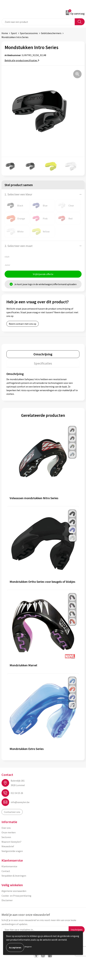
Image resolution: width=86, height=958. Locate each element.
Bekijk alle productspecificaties (22, 60)
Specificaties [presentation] (43, 363)
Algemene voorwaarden (14, 890)
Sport (14, 33)
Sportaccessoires (29, 33)
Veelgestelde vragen (12, 851)
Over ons (6, 827)
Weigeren (28, 946)
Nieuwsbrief (8, 846)
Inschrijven (76, 929)
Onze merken (9, 832)
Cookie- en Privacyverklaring (16, 895)
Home (5, 33)
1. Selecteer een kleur (18, 194)
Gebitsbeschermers (51, 33)
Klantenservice (9, 866)
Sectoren (6, 837)
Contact (6, 871)
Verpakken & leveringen (14, 875)
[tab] (42, 354)
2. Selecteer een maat (19, 246)
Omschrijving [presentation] (42, 354)
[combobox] (38, 21)
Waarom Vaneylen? (11, 841)
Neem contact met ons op (22, 323)
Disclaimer (7, 900)
